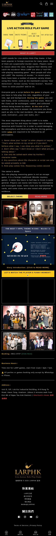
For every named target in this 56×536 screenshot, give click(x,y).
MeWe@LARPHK (28, 504)
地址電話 (28, 502)
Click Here (27, 354)
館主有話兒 (28, 496)
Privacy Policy (36, 525)
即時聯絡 (28, 499)
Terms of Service (21, 525)
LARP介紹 (28, 493)
